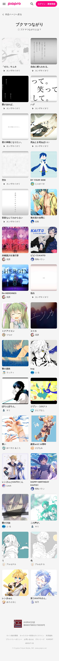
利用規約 (49, 635)
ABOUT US (29, 643)
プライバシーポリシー (14, 639)
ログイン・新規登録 (46, 4)
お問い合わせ (29, 639)
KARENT (49, 639)
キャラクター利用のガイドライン (32, 635)
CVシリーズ (40, 639)
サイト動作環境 (12, 635)
